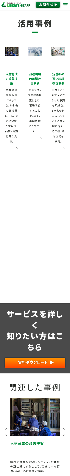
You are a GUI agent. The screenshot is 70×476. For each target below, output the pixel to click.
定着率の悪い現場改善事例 (58, 79)
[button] (65, 4)
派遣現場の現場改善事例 (35, 79)
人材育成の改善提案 (12, 79)
